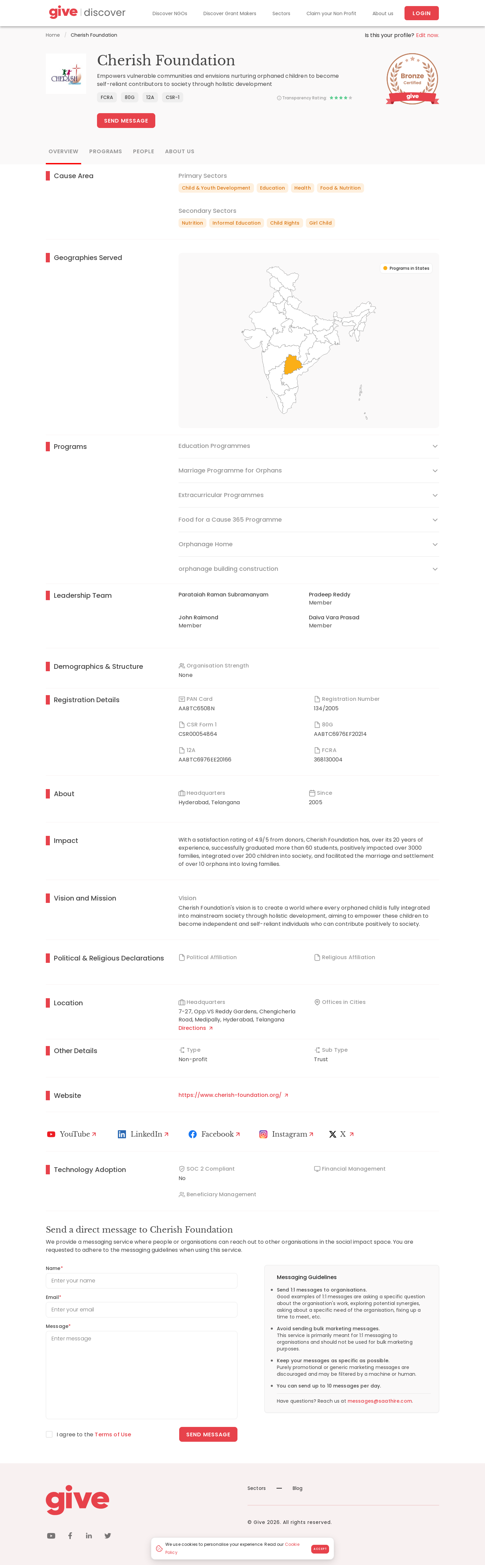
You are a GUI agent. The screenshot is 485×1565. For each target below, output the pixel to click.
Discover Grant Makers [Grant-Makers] (229, 13)
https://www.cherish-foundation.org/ (233, 1095)
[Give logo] (141, 1500)
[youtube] (51, 1536)
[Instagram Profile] (287, 1134)
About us (383, 13)
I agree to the (94, 1434)
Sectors (281, 13)
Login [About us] (422, 13)
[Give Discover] (86, 13)
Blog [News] (290, 1488)
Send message (208, 1434)
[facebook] (70, 1536)
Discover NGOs (170, 13)
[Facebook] (215, 1134)
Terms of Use (113, 1434)
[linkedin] (89, 1536)
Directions (196, 1028)
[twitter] (107, 1536)
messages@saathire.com (380, 1401)
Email (53, 1297)
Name (54, 1268)
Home (53, 35)
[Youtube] (72, 1134)
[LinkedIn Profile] (144, 1134)
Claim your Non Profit (331, 13)
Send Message (126, 121)
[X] (343, 1134)
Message (58, 1326)
